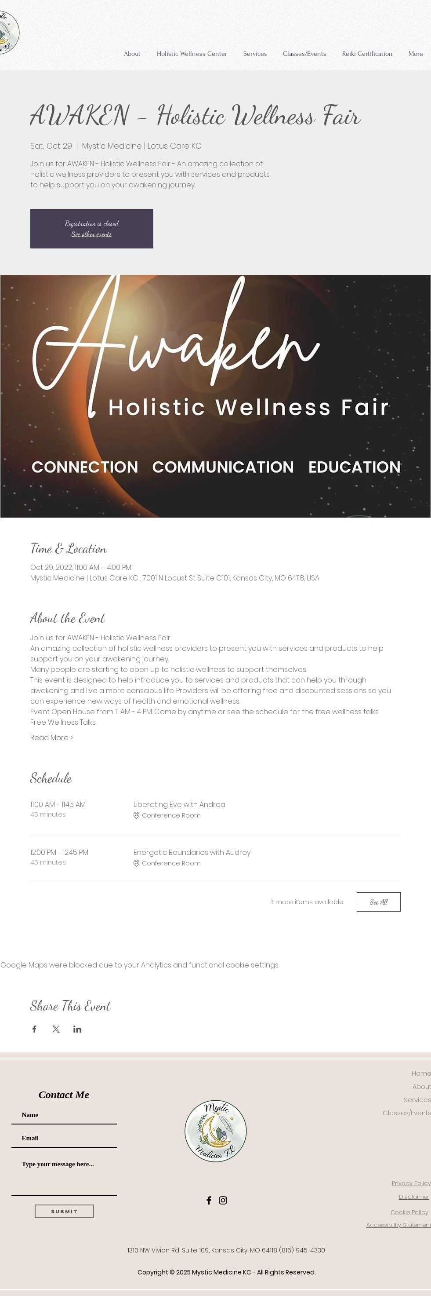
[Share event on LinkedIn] (77, 1029)
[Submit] (64, 1211)
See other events (92, 234)
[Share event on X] (56, 1029)
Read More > (51, 738)
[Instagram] (222, 1200)
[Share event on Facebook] (34, 1029)
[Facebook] (208, 1200)
